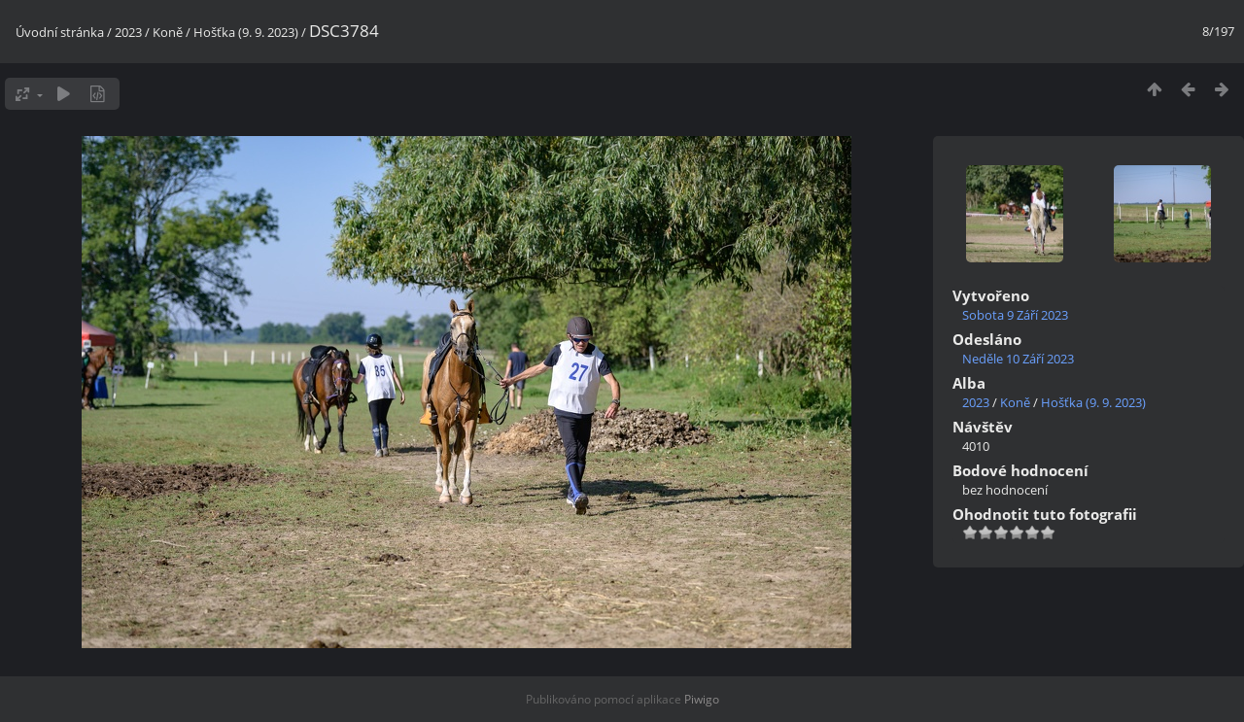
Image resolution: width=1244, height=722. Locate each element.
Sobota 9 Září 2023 (1015, 315)
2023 (128, 32)
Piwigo (701, 699)
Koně (168, 32)
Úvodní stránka (60, 32)
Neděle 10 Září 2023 (1018, 358)
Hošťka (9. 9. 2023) (245, 32)
